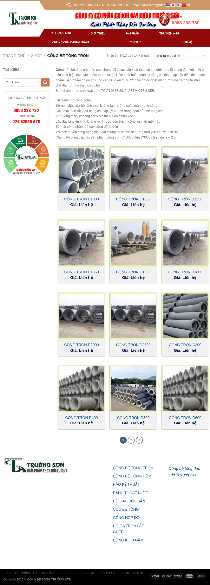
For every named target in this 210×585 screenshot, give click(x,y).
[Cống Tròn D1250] (185, 170)
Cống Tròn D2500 (133, 345)
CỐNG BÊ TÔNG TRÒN (133, 468)
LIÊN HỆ (138, 573)
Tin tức (135, 42)
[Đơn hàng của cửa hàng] (180, 56)
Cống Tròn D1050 (133, 199)
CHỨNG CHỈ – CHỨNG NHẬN (75, 573)
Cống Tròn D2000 (81, 345)
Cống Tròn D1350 (81, 272)
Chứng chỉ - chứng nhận (70, 42)
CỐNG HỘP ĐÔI (127, 518)
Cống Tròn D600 (185, 418)
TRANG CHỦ (11, 573)
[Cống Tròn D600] (185, 388)
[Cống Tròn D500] (133, 388)
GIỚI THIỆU (29, 573)
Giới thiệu (98, 33)
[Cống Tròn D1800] (185, 243)
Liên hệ (187, 42)
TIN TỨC (124, 573)
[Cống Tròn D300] (185, 316)
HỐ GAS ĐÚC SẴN (129, 501)
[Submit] (45, 82)
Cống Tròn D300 (185, 345)
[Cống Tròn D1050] (133, 170)
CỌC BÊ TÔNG (126, 509)
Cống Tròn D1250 (185, 199)
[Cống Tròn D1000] (81, 170)
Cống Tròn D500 (133, 418)
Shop (36, 55)
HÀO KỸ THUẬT (126, 484)
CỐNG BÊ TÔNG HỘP (132, 476)
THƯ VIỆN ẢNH (169, 33)
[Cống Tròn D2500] (133, 316)
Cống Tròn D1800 (185, 272)
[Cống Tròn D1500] (133, 243)
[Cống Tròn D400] (81, 388)
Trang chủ (61, 33)
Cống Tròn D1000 (81, 199)
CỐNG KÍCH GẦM (128, 540)
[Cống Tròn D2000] (81, 316)
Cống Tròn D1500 (133, 272)
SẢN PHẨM (132, 33)
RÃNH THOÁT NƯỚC (131, 493)
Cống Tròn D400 (81, 418)
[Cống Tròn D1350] (81, 243)
